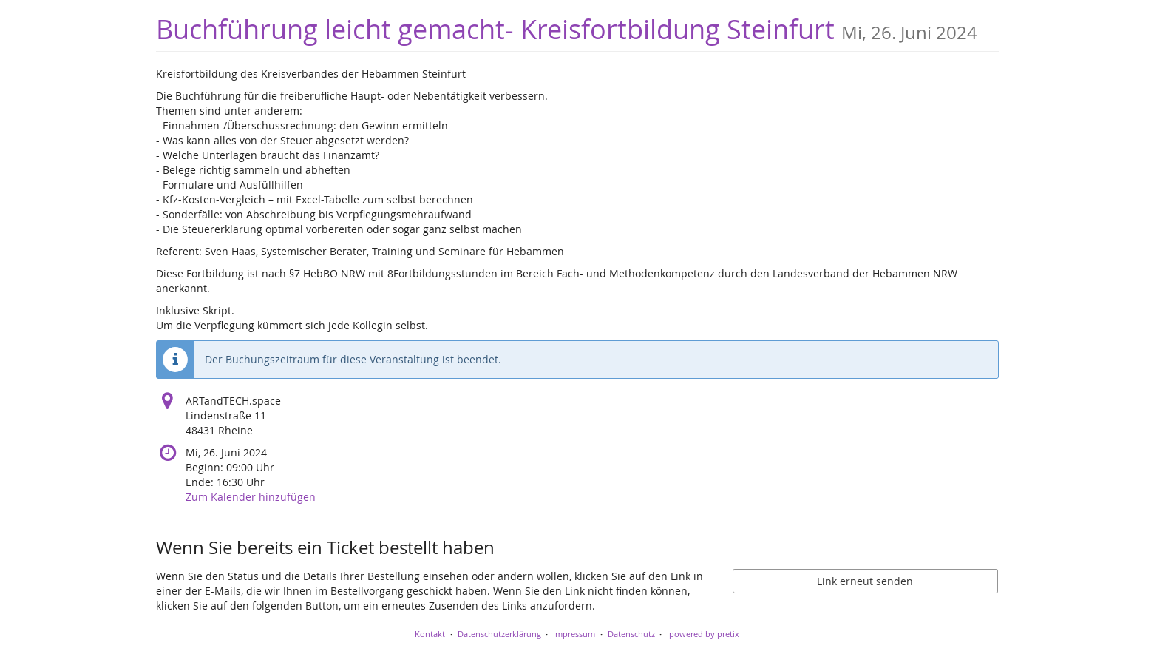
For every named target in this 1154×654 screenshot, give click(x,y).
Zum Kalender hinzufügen (251, 497)
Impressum (574, 633)
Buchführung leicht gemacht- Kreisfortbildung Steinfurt (566, 29)
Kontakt (430, 633)
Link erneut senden (865, 581)
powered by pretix (704, 633)
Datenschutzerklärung (499, 633)
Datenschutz (631, 633)
